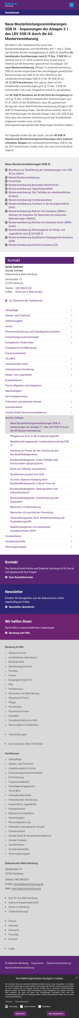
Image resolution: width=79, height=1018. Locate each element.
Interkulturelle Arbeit (16, 364)
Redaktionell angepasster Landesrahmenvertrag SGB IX (39, 443)
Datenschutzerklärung (22, 1001)
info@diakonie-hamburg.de (28, 884)
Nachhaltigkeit (13, 391)
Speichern (20, 1013)
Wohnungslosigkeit (16, 546)
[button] (71, 310)
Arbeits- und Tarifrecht (17, 315)
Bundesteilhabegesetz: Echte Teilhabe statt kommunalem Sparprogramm (34, 461)
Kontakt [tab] (14, 260)
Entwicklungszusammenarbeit (22, 337)
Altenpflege (11, 310)
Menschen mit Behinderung (25, 507)
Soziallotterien (13, 536)
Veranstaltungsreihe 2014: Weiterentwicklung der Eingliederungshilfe (37, 519)
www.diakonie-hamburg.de (26, 888)
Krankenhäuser (13, 380)
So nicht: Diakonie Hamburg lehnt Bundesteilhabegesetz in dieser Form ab (32, 481)
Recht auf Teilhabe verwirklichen (28, 468)
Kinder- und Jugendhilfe (18, 374)
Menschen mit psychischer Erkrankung (31, 512)
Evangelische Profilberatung (20, 347)
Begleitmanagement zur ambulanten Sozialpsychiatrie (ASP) (30, 529)
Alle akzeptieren (56, 1013)
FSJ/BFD (10, 358)
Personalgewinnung (16, 396)
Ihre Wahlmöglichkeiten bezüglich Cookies (39, 978)
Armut (8, 326)
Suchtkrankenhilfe (15, 541)
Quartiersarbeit (13, 407)
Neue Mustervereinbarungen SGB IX (27, 164)
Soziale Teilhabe (14, 417)
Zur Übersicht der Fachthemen (26, 300)
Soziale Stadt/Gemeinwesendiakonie (25, 412)
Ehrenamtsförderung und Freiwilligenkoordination (32, 331)
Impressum (8, 1001)
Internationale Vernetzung (19, 369)
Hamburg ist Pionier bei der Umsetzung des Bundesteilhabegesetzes (34, 452)
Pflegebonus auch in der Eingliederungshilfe (34, 436)
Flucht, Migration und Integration (23, 385)
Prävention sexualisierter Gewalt (23, 401)
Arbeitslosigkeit (14, 321)
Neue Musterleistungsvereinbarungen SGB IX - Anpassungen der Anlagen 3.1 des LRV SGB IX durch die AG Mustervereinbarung (37, 31)
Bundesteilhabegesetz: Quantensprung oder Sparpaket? (34, 500)
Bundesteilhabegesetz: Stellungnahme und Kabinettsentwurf (34, 490)
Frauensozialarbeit (15, 353)
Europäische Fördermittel (19, 342)
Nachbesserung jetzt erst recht (27, 474)
